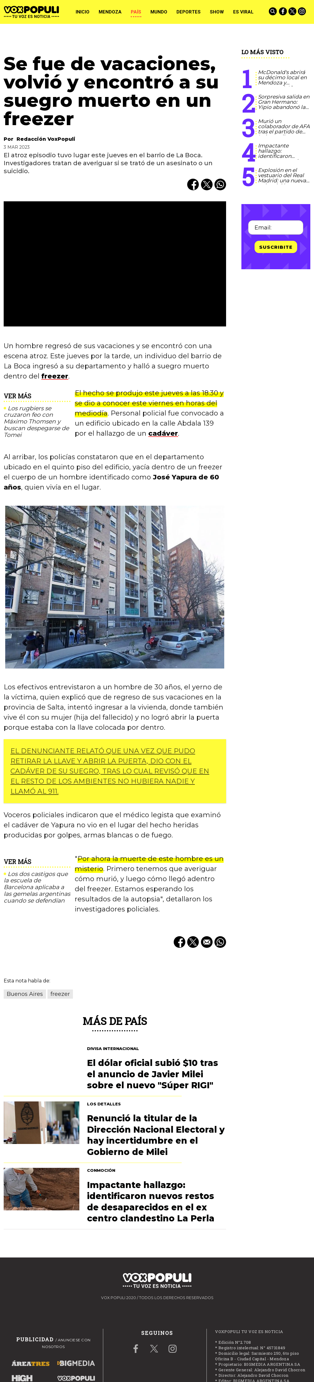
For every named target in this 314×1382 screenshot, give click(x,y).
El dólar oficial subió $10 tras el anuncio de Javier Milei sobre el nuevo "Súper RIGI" (152, 1074)
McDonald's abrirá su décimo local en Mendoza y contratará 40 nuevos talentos (282, 82)
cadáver (163, 433)
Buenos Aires (25, 994)
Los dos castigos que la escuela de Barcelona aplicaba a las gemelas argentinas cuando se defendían (37, 887)
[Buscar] (273, 12)
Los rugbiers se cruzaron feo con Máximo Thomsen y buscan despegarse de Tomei (36, 421)
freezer (54, 376)
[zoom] (115, 263)
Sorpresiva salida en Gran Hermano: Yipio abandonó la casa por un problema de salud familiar (283, 110)
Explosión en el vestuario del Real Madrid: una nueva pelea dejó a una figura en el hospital (283, 180)
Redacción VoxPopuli (46, 139)
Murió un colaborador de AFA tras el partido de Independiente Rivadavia (284, 131)
